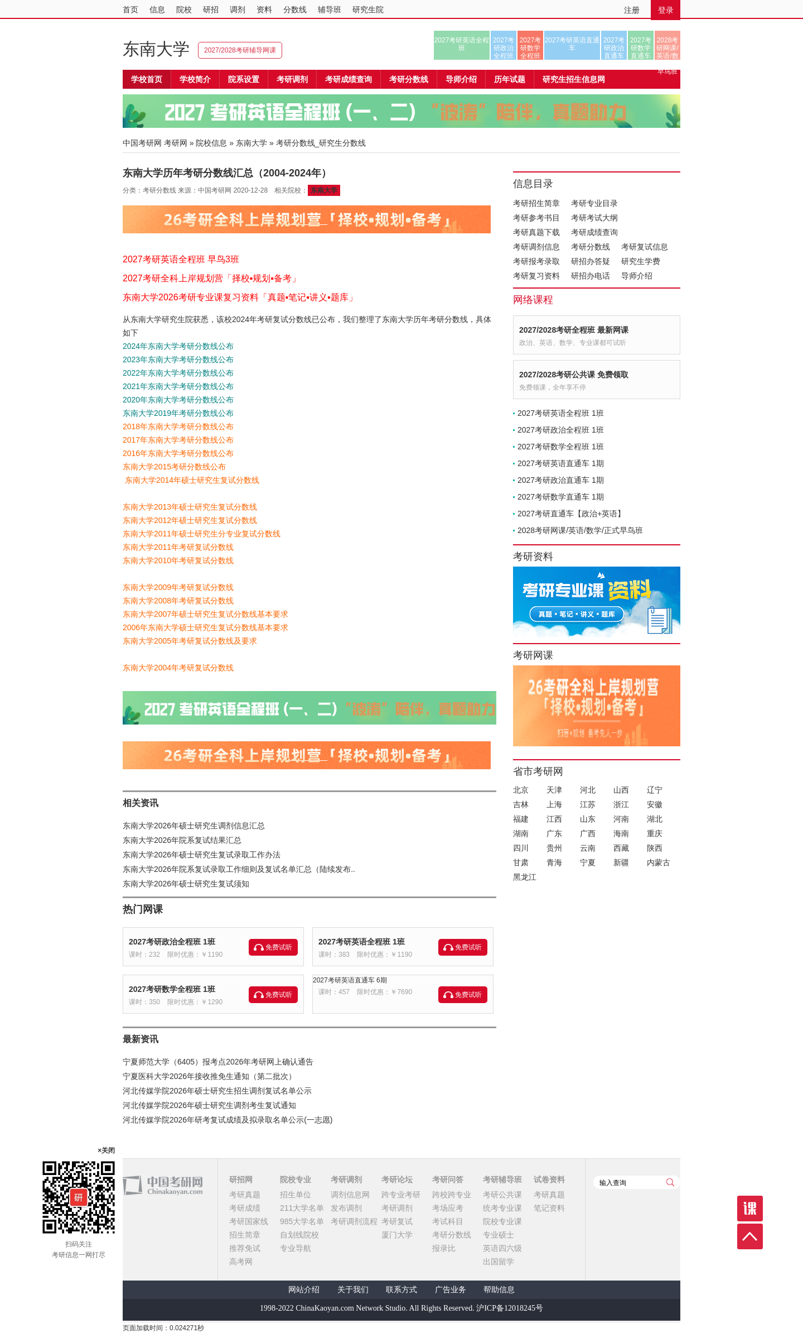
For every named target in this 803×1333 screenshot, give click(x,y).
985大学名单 (302, 1221)
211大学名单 (302, 1207)
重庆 (654, 833)
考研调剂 (292, 79)
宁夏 (588, 862)
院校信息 (211, 142)
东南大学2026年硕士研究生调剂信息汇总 (194, 825)
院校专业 (295, 1179)
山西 (621, 789)
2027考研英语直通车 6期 (350, 980)
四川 (521, 847)
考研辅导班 (502, 1179)
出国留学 (498, 1261)
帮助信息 (499, 1290)
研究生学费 (640, 261)
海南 (621, 833)
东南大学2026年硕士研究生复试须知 (186, 883)
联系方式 (401, 1290)
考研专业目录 (594, 203)
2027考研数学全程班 (530, 48)
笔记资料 (549, 1207)
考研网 (175, 142)
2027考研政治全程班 (504, 48)
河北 (588, 789)
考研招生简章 (536, 203)
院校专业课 (502, 1221)
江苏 (588, 804)
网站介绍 (304, 1290)
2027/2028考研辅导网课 (240, 50)
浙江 (621, 804)
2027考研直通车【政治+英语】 (571, 513)
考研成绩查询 (594, 232)
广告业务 (450, 1290)
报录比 (444, 1248)
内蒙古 (658, 862)
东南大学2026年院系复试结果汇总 (182, 840)
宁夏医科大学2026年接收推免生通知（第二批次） (209, 1076)
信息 (157, 9)
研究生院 (368, 9)
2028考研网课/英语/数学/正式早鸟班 (667, 48)
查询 (670, 1182)
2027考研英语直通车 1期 (560, 463)
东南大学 (156, 49)
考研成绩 (244, 1207)
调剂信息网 (350, 1194)
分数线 (295, 9)
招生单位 (295, 1194)
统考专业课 (502, 1207)
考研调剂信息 (536, 246)
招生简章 (244, 1234)
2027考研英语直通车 (572, 44)
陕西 (654, 847)
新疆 (621, 862)
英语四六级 (502, 1248)
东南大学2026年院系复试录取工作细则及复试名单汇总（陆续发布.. (239, 869)
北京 (521, 789)
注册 (632, 10)
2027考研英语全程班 (462, 44)
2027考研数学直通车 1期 (560, 496)
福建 (521, 818)
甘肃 (521, 862)
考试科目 (447, 1221)
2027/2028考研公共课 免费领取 (573, 374)
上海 (554, 804)
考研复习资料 (536, 275)
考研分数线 (590, 246)
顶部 (750, 1236)
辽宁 (654, 789)
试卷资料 (549, 1179)
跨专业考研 (400, 1194)
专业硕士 (498, 1234)
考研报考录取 (536, 261)
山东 (588, 818)
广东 (554, 833)
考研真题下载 (536, 232)
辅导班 (329, 9)
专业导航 (295, 1248)
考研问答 (447, 1179)
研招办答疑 (590, 261)
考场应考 (447, 1207)
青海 (554, 862)
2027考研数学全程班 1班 (172, 989)
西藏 (621, 847)
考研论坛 (397, 1179)
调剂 (237, 9)
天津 (554, 789)
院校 (184, 9)
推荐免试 (244, 1248)
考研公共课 (502, 1194)
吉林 (521, 804)
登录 (666, 10)
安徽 (654, 804)
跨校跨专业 (451, 1194)
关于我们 (353, 1290)
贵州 (554, 847)
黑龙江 (524, 876)
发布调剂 (346, 1207)
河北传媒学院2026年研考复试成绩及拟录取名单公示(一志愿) (227, 1119)
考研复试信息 (644, 246)
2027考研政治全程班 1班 (172, 941)
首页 (130, 9)
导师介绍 (461, 79)
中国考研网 (162, 1186)
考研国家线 (248, 1221)
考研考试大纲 (594, 217)
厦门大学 (397, 1234)
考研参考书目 (536, 217)
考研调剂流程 (354, 1221)
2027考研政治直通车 (614, 48)
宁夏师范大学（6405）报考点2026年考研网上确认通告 (218, 1061)
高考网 (241, 1261)
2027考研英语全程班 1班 (361, 941)
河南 (621, 818)
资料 (264, 9)
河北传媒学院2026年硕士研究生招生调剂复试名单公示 (217, 1090)
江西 (554, 818)
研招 (211, 9)
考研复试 (397, 1221)
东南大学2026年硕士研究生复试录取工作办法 (201, 854)
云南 (588, 847)
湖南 (521, 833)
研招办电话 (590, 275)
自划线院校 (299, 1234)
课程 (750, 1208)
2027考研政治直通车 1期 (560, 480)
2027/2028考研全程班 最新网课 (573, 329)
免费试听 (278, 947)
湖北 (654, 818)
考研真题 (244, 1194)
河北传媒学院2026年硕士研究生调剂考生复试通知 (209, 1105)
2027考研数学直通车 (641, 48)
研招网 (241, 1179)
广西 (588, 833)
